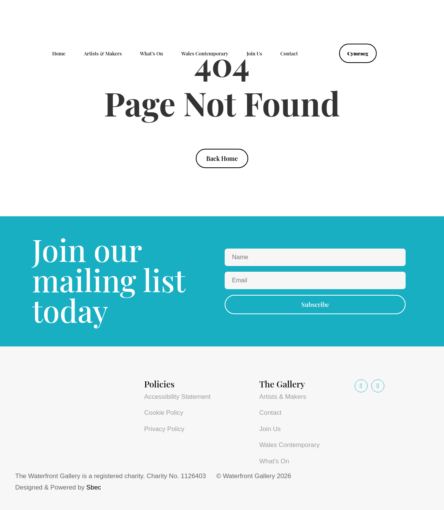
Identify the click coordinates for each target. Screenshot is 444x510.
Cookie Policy (163, 412)
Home (58, 54)
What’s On (151, 54)
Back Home (222, 158)
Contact (289, 54)
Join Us (254, 54)
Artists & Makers (103, 54)
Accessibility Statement (177, 396)
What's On (274, 461)
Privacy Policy (164, 429)
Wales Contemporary (204, 54)
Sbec (93, 487)
